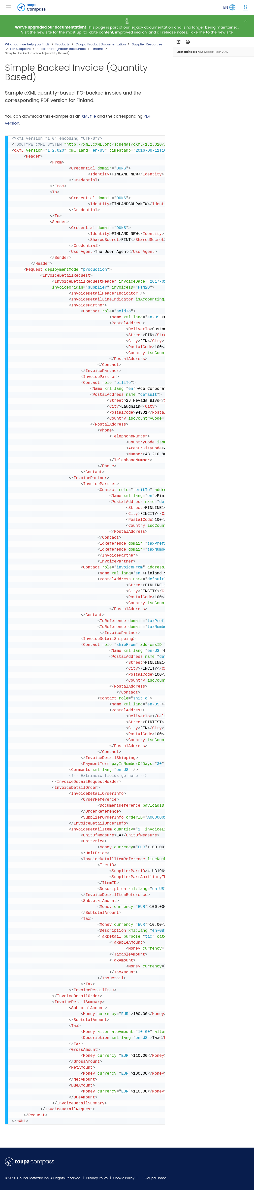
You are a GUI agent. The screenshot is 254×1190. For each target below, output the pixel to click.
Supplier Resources (147, 44)
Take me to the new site (211, 32)
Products (62, 44)
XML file (89, 116)
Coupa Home (155, 1178)
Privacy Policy (97, 1178)
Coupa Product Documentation (100, 44)
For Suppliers (20, 49)
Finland (97, 49)
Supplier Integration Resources (61, 49)
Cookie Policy (124, 1178)
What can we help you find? (27, 44)
